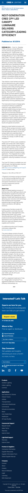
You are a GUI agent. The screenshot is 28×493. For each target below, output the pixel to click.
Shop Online (12, 342)
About (3, 466)
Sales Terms (5, 428)
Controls (4, 387)
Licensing (4, 475)
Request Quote (6, 426)
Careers (4, 468)
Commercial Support (8, 423)
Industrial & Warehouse (8, 404)
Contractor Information (8, 449)
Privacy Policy (11, 487)
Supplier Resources (7, 451)
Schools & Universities (8, 409)
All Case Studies (6, 419)
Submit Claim (6, 433)
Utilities (4, 399)
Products (4, 380)
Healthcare (5, 416)
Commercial (5, 407)
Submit (24, 361)
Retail (3, 411)
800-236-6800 (10, 320)
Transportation (6, 402)
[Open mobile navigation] (25, 3)
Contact (4, 463)
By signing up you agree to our (14, 366)
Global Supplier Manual (8, 456)
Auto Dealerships (7, 414)
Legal (3, 473)
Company (5, 461)
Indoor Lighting (6, 385)
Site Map (18, 487)
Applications (5, 392)
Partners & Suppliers (8, 446)
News (3, 6)
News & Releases (7, 470)
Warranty (4, 430)
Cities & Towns (6, 397)
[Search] (3, 3)
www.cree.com (7, 230)
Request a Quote (9, 317)
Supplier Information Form (9, 454)
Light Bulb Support (7, 437)
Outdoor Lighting (7, 383)
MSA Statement (6, 478)
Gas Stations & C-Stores (9, 394)
